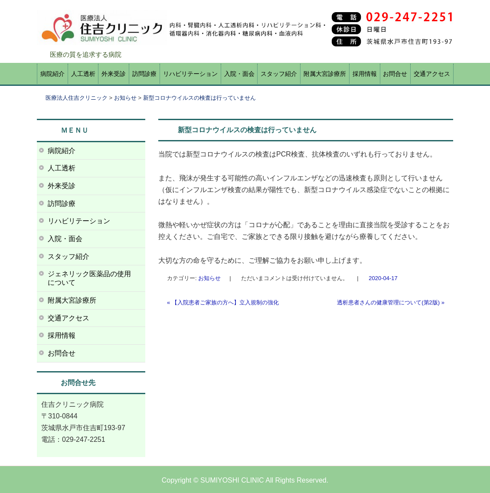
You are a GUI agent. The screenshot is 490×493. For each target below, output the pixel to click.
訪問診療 (144, 73)
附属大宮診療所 (325, 73)
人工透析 (83, 73)
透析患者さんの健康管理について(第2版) (390, 302)
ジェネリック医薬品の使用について (89, 278)
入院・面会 (239, 73)
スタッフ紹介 (279, 73)
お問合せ (395, 73)
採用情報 (365, 73)
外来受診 (113, 73)
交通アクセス (432, 73)
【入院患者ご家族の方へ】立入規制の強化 (223, 302)
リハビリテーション (190, 73)
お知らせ (209, 278)
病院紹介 (52, 73)
